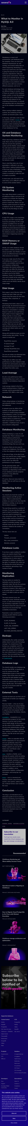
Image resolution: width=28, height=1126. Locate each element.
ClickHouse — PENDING (7, 1031)
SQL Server (17, 1031)
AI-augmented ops (18, 1054)
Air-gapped (17, 1056)
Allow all (14, 1113)
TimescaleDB (4, 1036)
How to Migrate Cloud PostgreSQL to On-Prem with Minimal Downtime (13, 914)
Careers (16, 1088)
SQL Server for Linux (6, 1029)
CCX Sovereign (17, 1070)
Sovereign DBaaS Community (5, 1086)
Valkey (2, 1043)
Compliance (17, 1086)
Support (3, 1083)
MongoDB (3, 1041)
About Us (16, 1081)
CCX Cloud (16, 1068)
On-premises (17, 1065)
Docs (2, 1081)
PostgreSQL (4, 1027)
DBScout (3, 1058)
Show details (14, 1123)
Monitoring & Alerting (18, 823)
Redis (2, 1045)
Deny (14, 1118)
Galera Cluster (4, 1034)
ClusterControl (8, 658)
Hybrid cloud (17, 1058)
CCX (15, 1019)
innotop (4, 739)
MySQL (18, 120)
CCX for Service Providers (20, 1072)
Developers (4, 1078)
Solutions (17, 1051)
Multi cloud (17, 1063)
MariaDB (3, 1024)
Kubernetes (17, 1061)
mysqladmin (5, 717)
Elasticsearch (4, 1038)
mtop (3, 754)
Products (3, 1051)
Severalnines (18, 1078)
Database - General (7, 823)
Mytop (4, 777)
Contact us (16, 1083)
